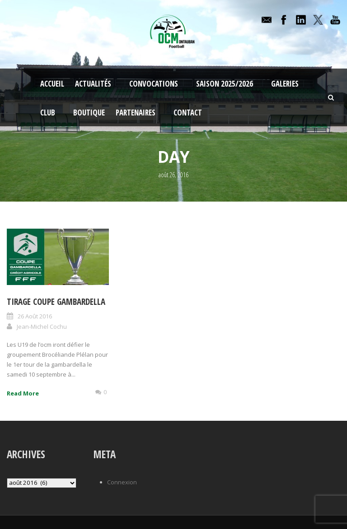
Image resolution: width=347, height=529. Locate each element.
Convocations (153, 83)
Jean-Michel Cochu (42, 326)
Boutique (89, 112)
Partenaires (135, 112)
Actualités (93, 83)
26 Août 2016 (35, 316)
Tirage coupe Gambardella (56, 302)
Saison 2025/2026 (224, 83)
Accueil (52, 83)
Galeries (285, 83)
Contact (188, 112)
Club (47, 112)
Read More (23, 393)
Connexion (122, 482)
